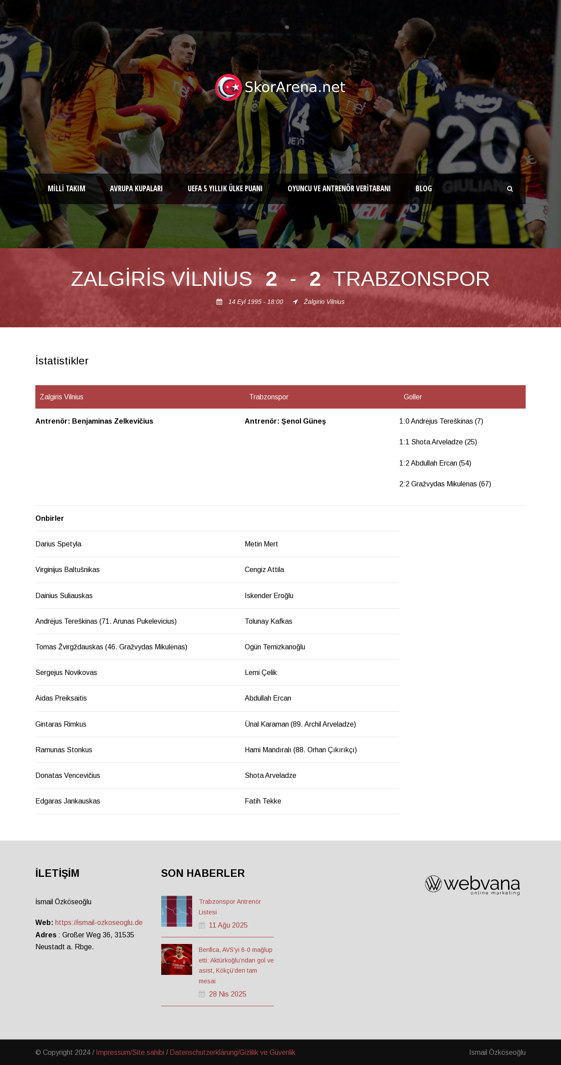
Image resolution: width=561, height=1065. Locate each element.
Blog (424, 188)
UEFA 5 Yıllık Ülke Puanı (225, 188)
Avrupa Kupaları (136, 188)
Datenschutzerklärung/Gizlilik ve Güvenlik (233, 1052)
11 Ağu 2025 (228, 925)
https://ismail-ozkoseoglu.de (99, 922)
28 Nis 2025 (227, 994)
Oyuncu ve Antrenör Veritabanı (339, 188)
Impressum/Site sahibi (130, 1052)
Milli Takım (66, 188)
